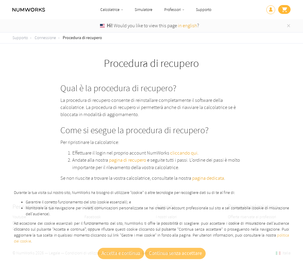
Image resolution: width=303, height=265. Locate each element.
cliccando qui (183, 153)
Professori (172, 9)
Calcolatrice (110, 9)
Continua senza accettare (175, 253)
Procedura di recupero (82, 38)
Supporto (203, 9)
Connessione (45, 37)
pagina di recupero (127, 160)
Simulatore (143, 9)
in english (187, 26)
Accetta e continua (120, 253)
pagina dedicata (208, 178)
